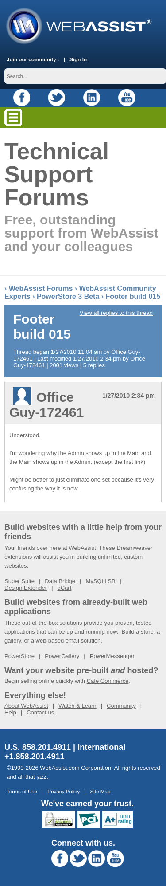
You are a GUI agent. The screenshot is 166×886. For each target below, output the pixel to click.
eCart (65, 587)
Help (10, 712)
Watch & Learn (77, 705)
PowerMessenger (112, 656)
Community (121, 705)
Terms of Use (22, 791)
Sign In (78, 59)
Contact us (40, 712)
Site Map (100, 791)
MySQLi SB (100, 581)
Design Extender (25, 587)
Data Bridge (60, 581)
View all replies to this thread (116, 313)
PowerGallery (62, 656)
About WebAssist (26, 705)
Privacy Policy (63, 791)
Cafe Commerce (108, 681)
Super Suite (19, 581)
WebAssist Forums (41, 288)
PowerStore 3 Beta (68, 296)
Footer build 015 (133, 296)
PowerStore (19, 656)
